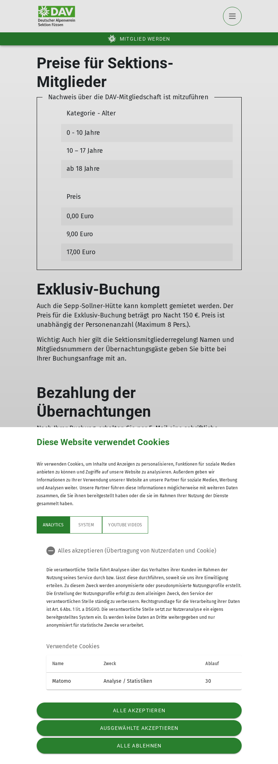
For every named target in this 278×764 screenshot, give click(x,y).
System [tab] (86, 524)
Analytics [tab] (53, 524)
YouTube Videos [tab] (125, 524)
